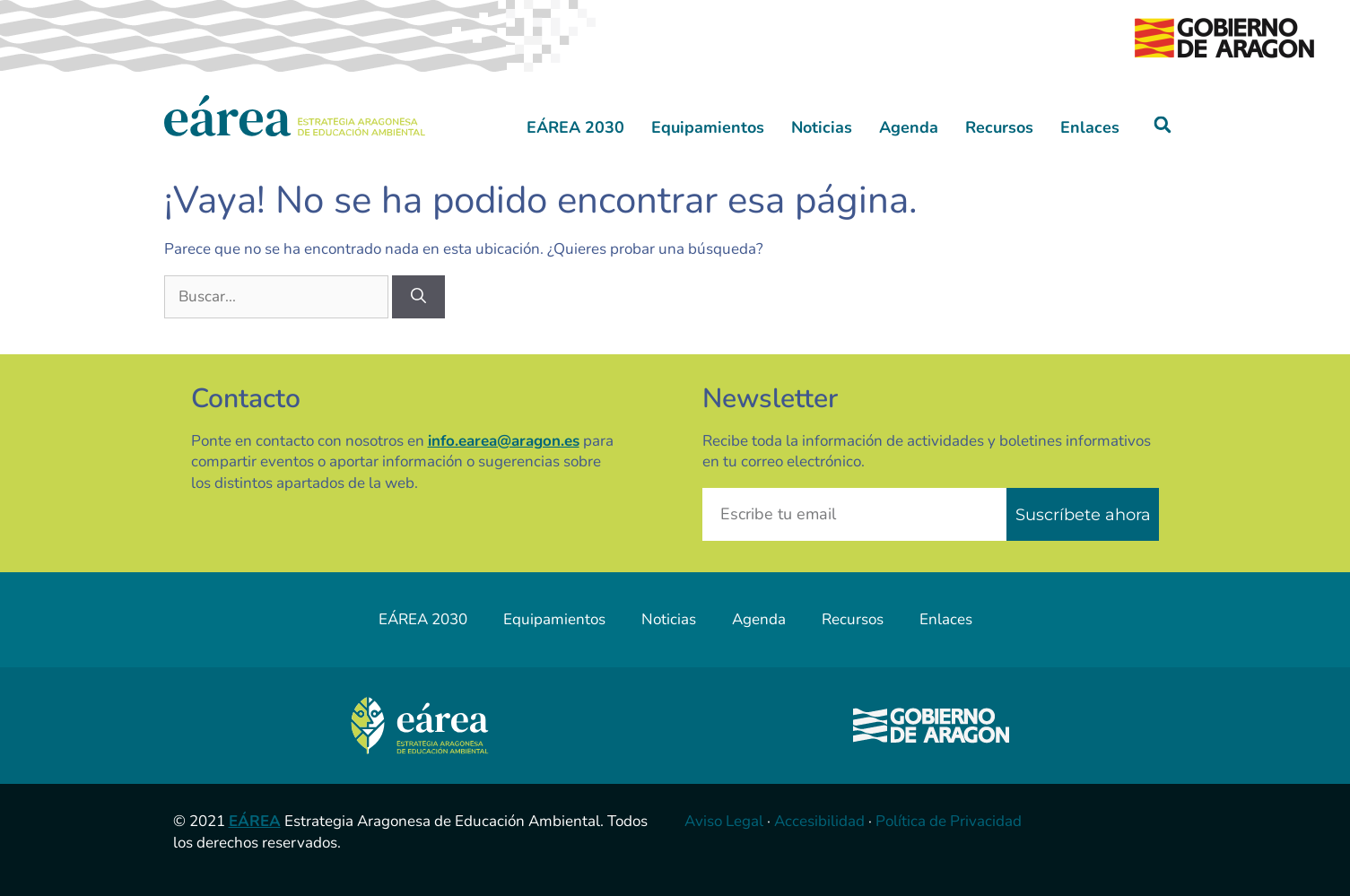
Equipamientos (707, 127)
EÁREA (255, 821)
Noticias (821, 127)
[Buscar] (418, 296)
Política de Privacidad (948, 821)
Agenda (908, 127)
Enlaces (1089, 127)
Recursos (999, 127)
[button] (1162, 125)
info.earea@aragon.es (503, 441)
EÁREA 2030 (575, 127)
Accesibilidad (819, 821)
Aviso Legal (723, 821)
